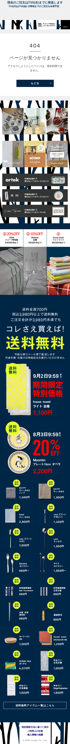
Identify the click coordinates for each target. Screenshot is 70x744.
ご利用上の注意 (35, 731)
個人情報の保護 (35, 734)
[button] (65, 24)
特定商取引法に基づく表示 (35, 727)
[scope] (10, 24)
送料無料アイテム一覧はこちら (35, 705)
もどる (35, 83)
